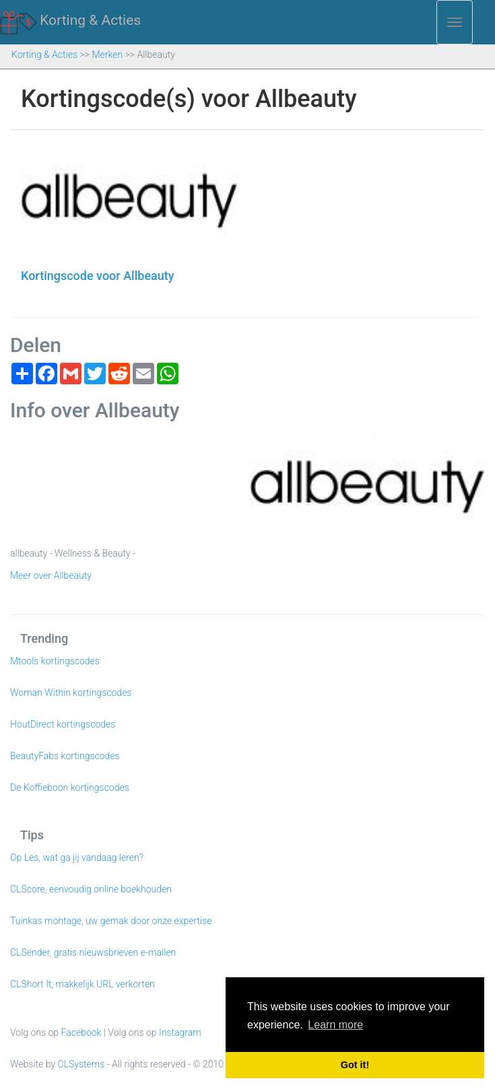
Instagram (180, 1032)
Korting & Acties (70, 21)
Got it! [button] (355, 1064)
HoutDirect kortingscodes (62, 724)
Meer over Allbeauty (51, 575)
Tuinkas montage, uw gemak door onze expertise (111, 920)
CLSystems (81, 1064)
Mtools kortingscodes (55, 661)
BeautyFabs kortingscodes (65, 755)
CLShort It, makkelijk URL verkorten (82, 984)
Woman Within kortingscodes (70, 692)
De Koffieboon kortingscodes (69, 787)
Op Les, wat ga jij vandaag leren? (76, 857)
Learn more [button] (335, 1024)
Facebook (81, 1032)
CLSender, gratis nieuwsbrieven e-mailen (93, 952)
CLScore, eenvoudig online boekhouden (91, 889)
